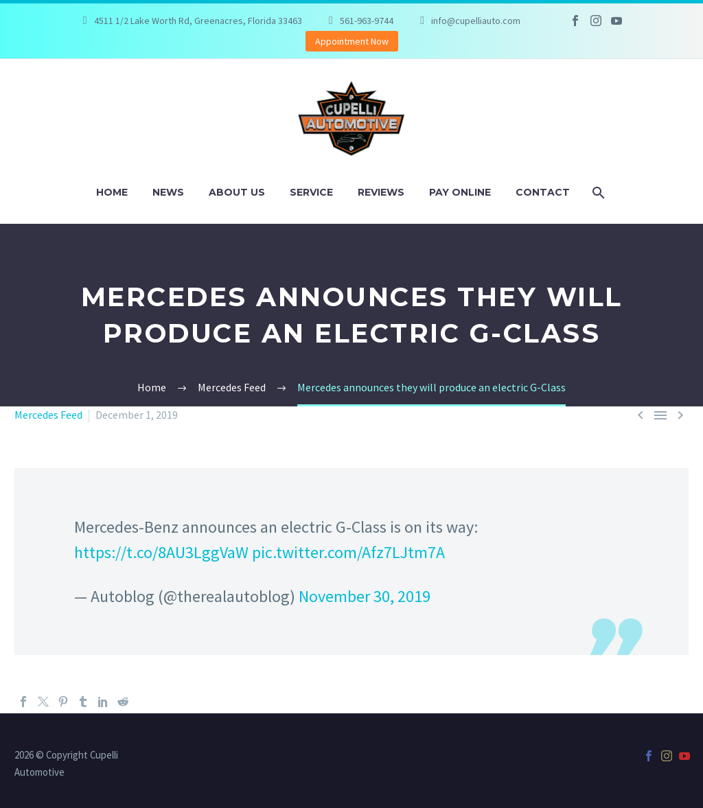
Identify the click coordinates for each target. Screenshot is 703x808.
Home (112, 192)
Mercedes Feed (48, 415)
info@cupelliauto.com (475, 20)
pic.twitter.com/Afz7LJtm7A (348, 552)
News (168, 192)
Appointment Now (352, 41)
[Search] (597, 192)
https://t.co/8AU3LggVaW (161, 552)
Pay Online (460, 192)
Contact (543, 192)
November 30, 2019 (364, 596)
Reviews (381, 192)
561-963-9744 (366, 20)
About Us (237, 192)
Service (311, 192)
